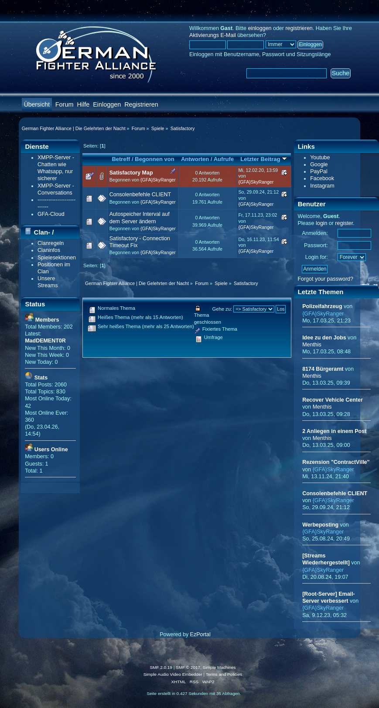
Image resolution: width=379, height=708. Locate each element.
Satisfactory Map (131, 173)
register (344, 223)
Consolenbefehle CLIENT (140, 194)
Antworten (195, 159)
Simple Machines (219, 667)
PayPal (319, 171)
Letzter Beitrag (263, 159)
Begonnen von (154, 159)
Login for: (316, 257)
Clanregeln (51, 243)
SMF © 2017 (188, 667)
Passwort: (316, 245)
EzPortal (200, 634)
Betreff (121, 159)
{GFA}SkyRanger (158, 179)
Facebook (322, 178)
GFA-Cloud (51, 214)
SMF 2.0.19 (161, 667)
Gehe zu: (222, 309)
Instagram (322, 186)
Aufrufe (224, 159)
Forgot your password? (325, 279)
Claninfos (49, 250)
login (321, 223)
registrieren (298, 28)
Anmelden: (315, 233)
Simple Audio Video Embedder (172, 674)
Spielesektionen (57, 258)
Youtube (320, 157)
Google (319, 164)
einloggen (259, 28)
